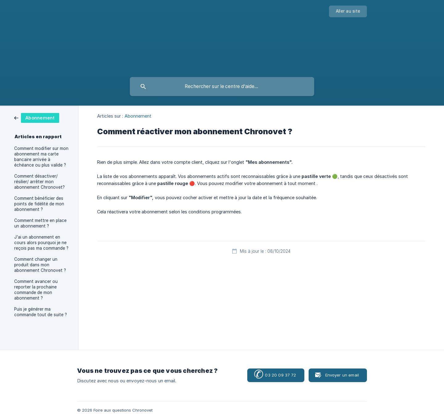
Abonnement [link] (138, 116)
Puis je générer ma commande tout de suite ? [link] (40, 312)
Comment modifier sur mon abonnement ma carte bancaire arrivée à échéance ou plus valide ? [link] (41, 156)
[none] (348, 11)
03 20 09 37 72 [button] (275, 375)
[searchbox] (222, 86)
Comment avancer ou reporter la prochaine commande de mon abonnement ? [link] (36, 289)
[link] (36, 117)
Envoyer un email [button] (342, 375)
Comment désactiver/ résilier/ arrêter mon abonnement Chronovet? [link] (39, 182)
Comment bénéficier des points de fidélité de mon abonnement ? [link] (39, 204)
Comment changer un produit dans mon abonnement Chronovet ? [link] (40, 265)
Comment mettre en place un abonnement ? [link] (40, 223)
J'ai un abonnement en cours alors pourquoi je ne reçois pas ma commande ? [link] (41, 243)
